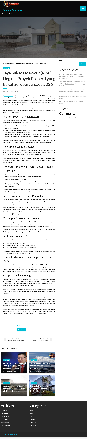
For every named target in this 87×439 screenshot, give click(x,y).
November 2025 (6, 425)
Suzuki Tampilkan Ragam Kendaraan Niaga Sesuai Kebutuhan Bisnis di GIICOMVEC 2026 (71, 91)
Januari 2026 (4, 419)
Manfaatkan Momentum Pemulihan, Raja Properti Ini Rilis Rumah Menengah (14, 388)
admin (4, 91)
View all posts (21, 330)
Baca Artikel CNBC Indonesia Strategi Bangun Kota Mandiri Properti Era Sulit (14, 365)
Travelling (33, 425)
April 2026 (4, 410)
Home (31, 416)
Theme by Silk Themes (10, 434)
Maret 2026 (4, 413)
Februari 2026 (5, 416)
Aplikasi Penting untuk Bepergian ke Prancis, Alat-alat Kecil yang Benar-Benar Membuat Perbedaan (72, 84)
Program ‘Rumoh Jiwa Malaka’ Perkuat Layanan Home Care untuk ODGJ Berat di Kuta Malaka (71, 76)
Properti (12, 61)
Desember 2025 (5, 422)
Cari (60, 60)
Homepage (5, 61)
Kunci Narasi (12, 10)
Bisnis (31, 413)
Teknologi (33, 422)
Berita (31, 410)
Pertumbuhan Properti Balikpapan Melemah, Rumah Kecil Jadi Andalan (42, 388)
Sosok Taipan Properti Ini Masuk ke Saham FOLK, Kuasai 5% (40, 365)
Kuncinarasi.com (8, 96)
